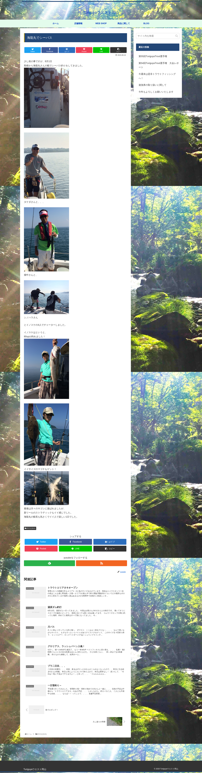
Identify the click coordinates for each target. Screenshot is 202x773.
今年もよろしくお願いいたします (156, 92)
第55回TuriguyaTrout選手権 (153, 56)
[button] (176, 35)
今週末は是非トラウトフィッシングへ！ (157, 76)
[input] (157, 36)
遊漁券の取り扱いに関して (152, 85)
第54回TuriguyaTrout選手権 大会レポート (159, 65)
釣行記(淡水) (30, 528)
